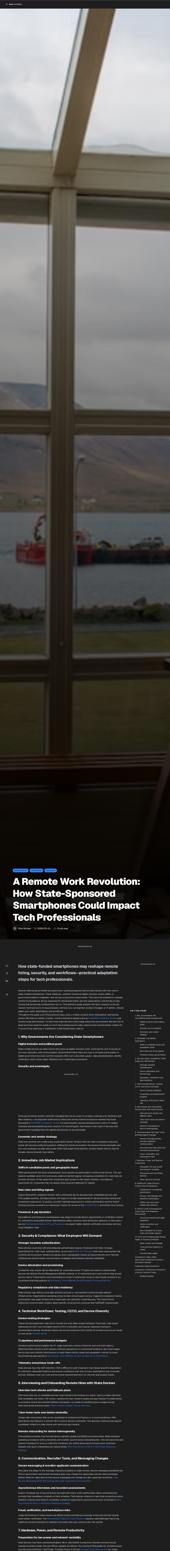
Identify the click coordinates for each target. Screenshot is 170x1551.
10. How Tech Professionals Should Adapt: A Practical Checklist (150, 1285)
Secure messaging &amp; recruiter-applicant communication (150, 1189)
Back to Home (14, 4)
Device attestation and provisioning (149, 1120)
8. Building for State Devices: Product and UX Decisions (147, 1232)
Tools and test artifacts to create (151, 1295)
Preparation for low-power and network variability (151, 1215)
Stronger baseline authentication (147, 1113)
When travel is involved (150, 1227)
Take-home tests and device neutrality (152, 1168)
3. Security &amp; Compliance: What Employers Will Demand (150, 1107)
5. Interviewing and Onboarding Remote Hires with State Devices (149, 1155)
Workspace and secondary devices (151, 1222)
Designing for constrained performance (151, 1238)
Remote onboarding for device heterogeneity (150, 1174)
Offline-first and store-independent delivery (149, 1251)
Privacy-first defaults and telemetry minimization (151, 1244)
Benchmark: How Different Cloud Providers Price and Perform (80, 1286)
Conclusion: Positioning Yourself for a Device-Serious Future (150, 1318)
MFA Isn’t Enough (83, 1256)
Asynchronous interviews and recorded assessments (152, 1196)
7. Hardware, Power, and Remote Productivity (148, 1209)
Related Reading (147, 1324)
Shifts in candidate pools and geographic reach (152, 1093)
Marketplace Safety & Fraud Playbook (45, 1229)
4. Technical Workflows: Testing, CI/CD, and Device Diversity (149, 1132)
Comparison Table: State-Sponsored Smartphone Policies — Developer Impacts (150, 1307)
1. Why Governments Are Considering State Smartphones (148, 1064)
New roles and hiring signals (152, 1099)
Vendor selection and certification (149, 1273)
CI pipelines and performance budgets (152, 1143)
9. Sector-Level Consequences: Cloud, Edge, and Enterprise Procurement (148, 1259)
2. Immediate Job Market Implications (145, 1087)
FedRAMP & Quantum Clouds (102, 1023)
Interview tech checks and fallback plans (151, 1162)
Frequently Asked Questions (147, 1314)
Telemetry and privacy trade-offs (152, 1149)
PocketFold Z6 (92, 1210)
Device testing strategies (150, 1138)
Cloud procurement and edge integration (152, 1266)
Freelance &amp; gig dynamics (153, 1102)
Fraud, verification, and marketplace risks (149, 1203)
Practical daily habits (149, 1301)
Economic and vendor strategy (149, 1080)
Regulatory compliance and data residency (151, 1126)
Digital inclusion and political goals (152, 1070)
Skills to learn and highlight (151, 1291)
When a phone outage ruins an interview (70, 1411)
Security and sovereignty (150, 1076)
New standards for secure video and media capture (151, 1279)
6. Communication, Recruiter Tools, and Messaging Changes (150, 1181)
